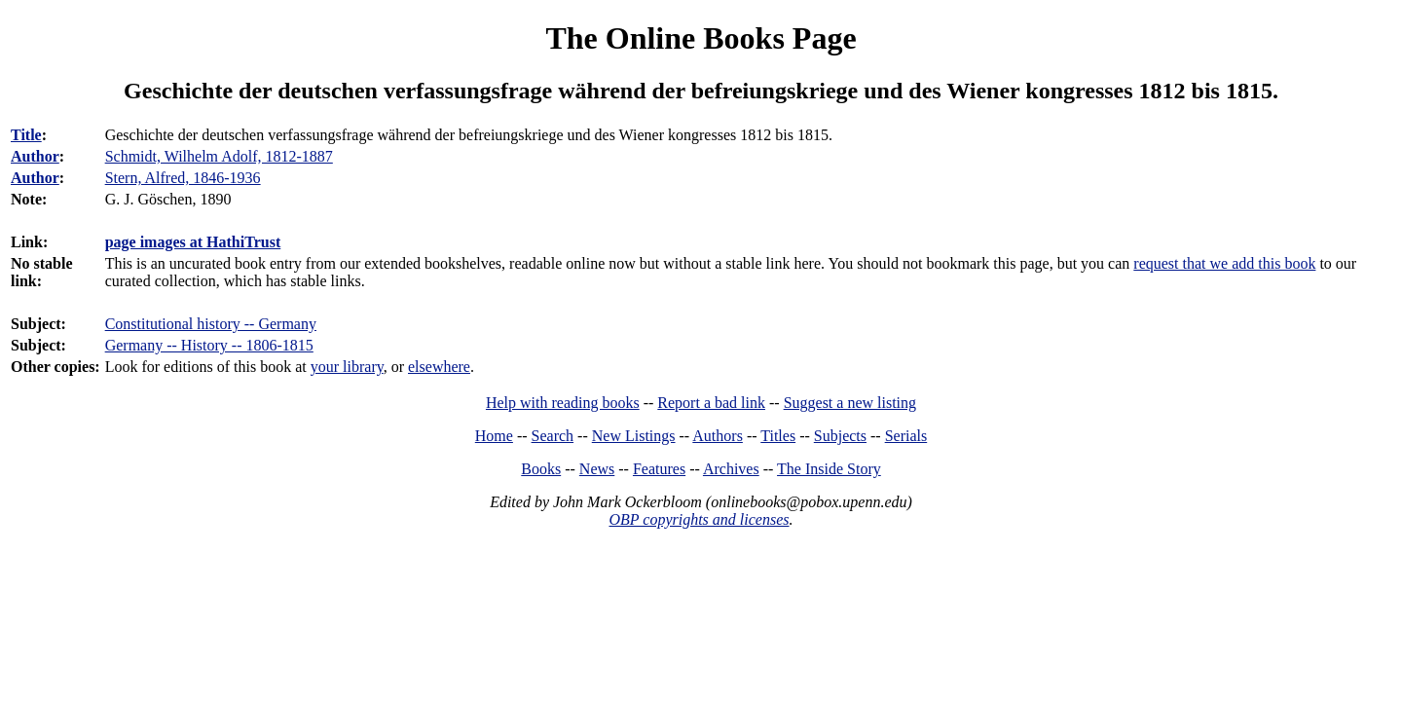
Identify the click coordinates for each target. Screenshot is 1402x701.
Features (659, 469)
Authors (717, 435)
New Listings (634, 435)
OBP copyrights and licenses (699, 519)
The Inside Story (829, 469)
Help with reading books (563, 402)
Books (541, 469)
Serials (906, 435)
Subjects (840, 435)
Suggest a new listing (850, 402)
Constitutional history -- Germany (210, 323)
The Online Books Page (700, 37)
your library (347, 366)
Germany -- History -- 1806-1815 (209, 345)
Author (35, 156)
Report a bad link (711, 402)
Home (494, 435)
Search (553, 435)
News (596, 469)
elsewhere (439, 366)
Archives (731, 469)
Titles (777, 435)
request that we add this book (1224, 263)
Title (26, 135)
